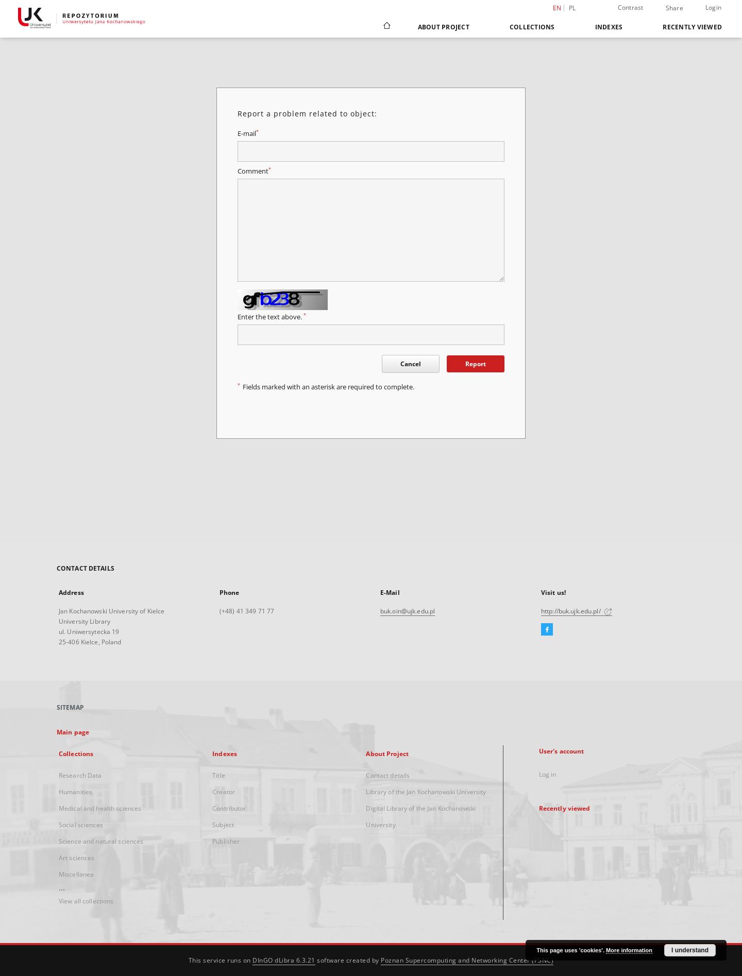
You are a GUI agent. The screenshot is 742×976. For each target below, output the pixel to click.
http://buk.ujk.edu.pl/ (576, 611)
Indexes (609, 27)
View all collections (86, 901)
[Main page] (386, 26)
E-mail (248, 133)
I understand (690, 950)
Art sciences (76, 857)
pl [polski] (572, 8)
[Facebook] (547, 630)
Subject (223, 824)
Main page (73, 732)
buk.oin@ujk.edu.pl (407, 611)
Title (218, 775)
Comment (254, 171)
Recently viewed (692, 27)
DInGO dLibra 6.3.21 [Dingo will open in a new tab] (283, 960)
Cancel (410, 363)
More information (629, 950)
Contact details (388, 775)
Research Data (80, 775)
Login (713, 7)
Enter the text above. (272, 317)
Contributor (229, 808)
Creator (223, 791)
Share (674, 8)
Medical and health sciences (100, 808)
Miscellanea (76, 874)
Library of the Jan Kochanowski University (426, 791)
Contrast (631, 7)
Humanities (75, 791)
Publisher (226, 841)
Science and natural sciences (101, 841)
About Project (443, 27)
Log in (547, 774)
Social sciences (81, 824)
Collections (532, 27)
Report (475, 363)
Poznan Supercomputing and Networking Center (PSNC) (467, 960)
